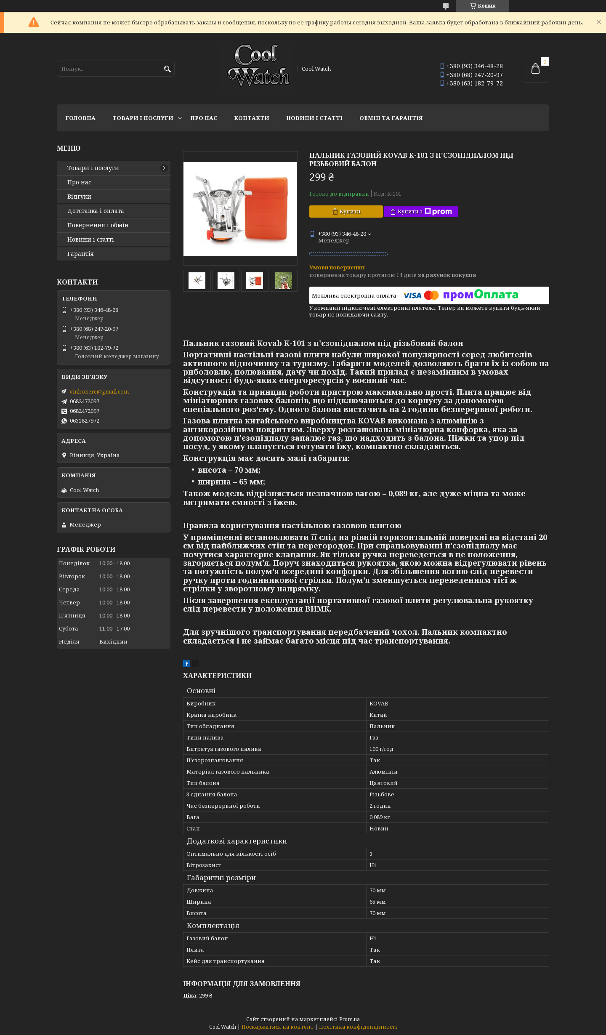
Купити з (425, 212)
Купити (350, 211)
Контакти (251, 118)
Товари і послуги (142, 118)
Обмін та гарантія (391, 118)
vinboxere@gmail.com (99, 391)
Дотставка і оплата (95, 211)
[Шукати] (167, 69)
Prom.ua (349, 1019)
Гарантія (80, 254)
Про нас (203, 118)
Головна (80, 118)
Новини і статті (314, 118)
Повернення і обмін (98, 225)
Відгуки (79, 196)
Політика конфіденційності (358, 1026)
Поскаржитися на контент (278, 1026)
